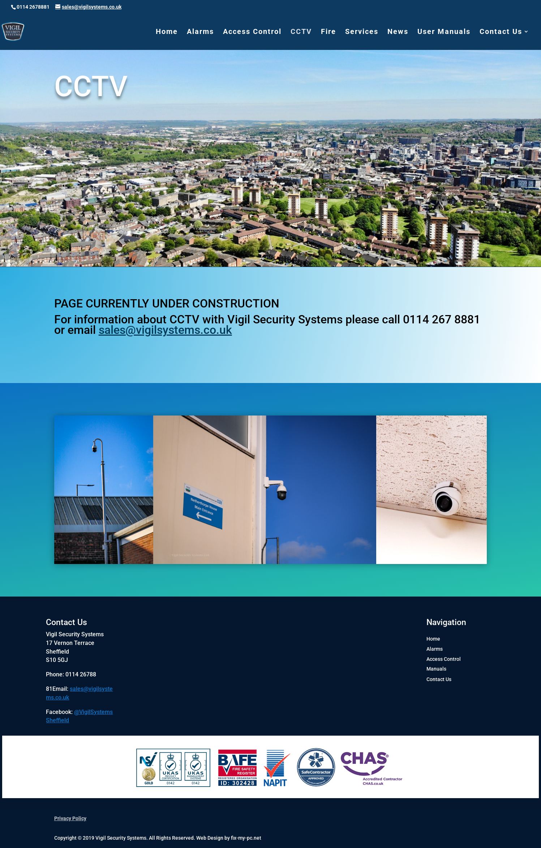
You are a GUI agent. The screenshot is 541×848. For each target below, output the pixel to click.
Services (361, 32)
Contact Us (501, 32)
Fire (328, 32)
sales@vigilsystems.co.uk (165, 330)
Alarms (200, 32)
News (397, 32)
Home (167, 32)
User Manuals (444, 32)
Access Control (252, 32)
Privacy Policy (70, 818)
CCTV (301, 32)
